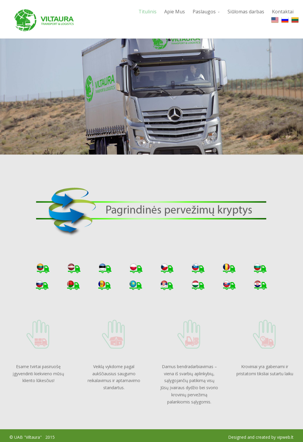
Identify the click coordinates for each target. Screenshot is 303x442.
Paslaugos (204, 11)
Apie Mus (174, 11)
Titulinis (147, 11)
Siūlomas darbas (246, 11)
